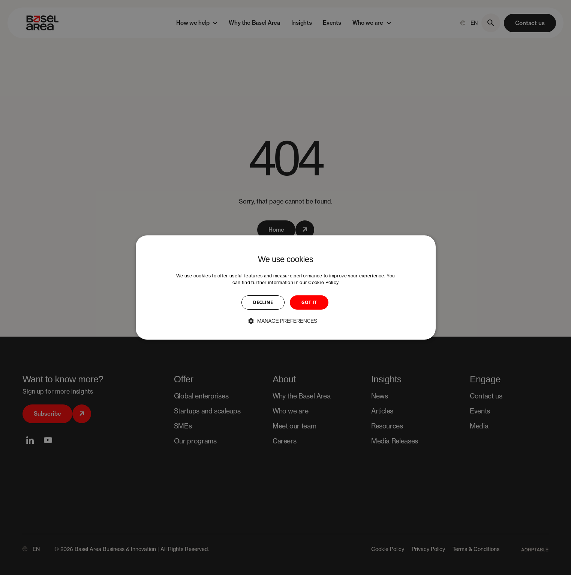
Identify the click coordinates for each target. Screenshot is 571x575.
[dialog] (286, 287)
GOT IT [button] (309, 302)
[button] (285, 321)
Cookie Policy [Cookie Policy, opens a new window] (323, 282)
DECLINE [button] (263, 302)
